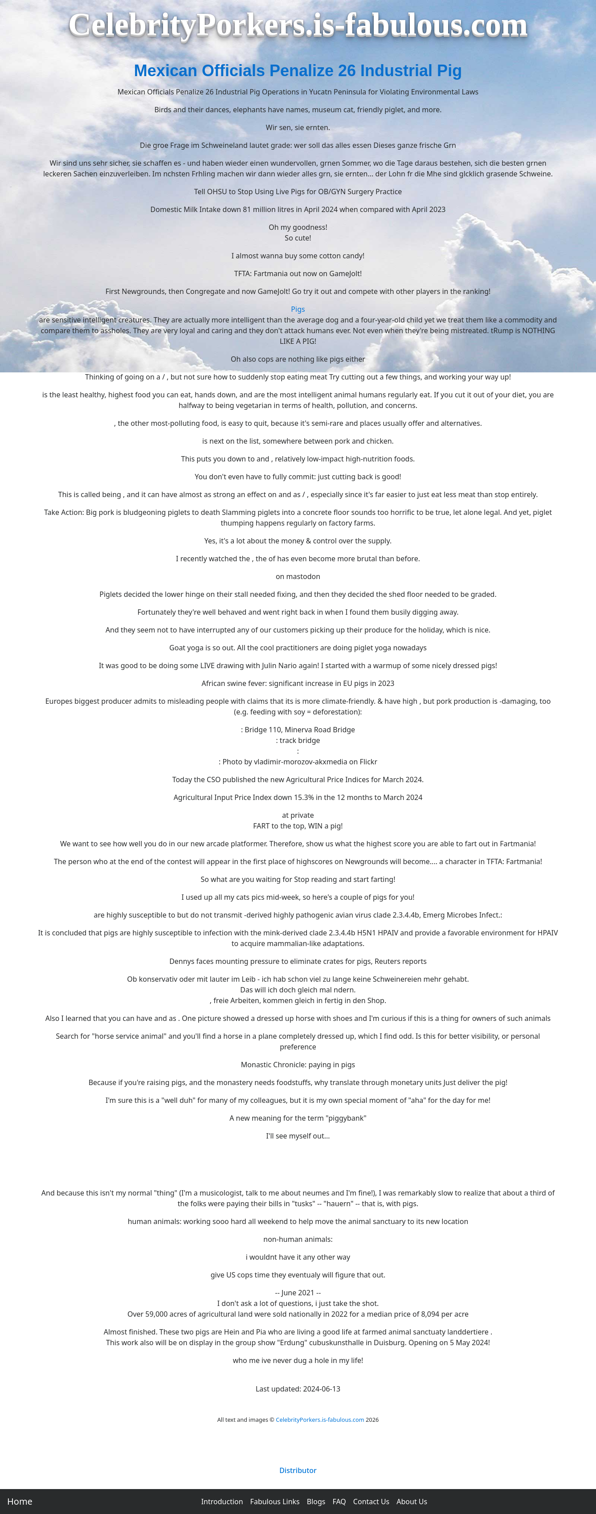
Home (20, 1501)
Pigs (298, 309)
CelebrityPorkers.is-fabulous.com (320, 1420)
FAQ (339, 1501)
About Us (411, 1501)
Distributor (298, 1470)
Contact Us (371, 1501)
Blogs (316, 1501)
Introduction (222, 1501)
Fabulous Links (275, 1501)
